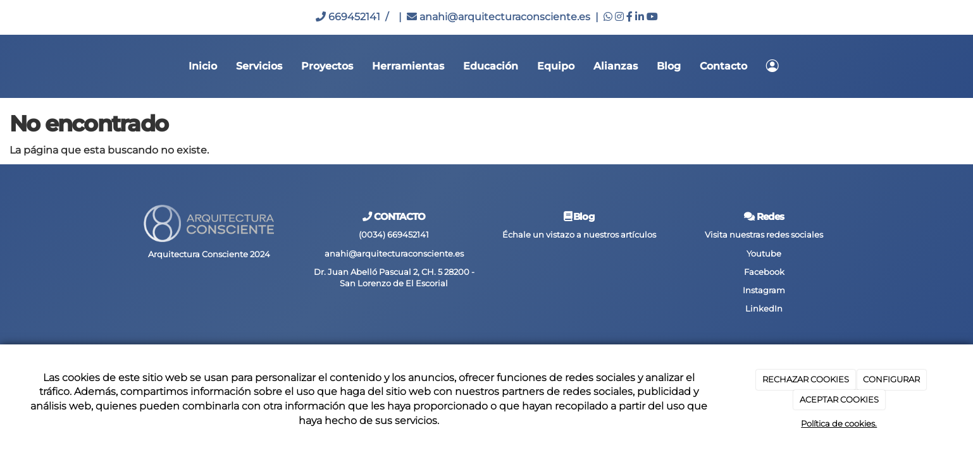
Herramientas (408, 66)
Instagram (764, 290)
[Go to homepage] (6, 66)
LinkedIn (764, 308)
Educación (490, 66)
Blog (669, 66)
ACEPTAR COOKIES (839, 399)
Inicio (203, 66)
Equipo (555, 66)
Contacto (723, 66)
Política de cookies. (839, 423)
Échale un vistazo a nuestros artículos (579, 235)
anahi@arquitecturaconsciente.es (498, 17)
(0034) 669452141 (394, 235)
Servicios (259, 66)
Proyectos (327, 66)
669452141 (348, 17)
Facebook (764, 272)
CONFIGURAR (891, 379)
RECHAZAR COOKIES (805, 379)
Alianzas (615, 66)
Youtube (764, 253)
